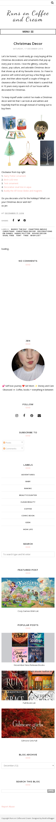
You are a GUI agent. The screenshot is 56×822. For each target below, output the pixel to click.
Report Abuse (8, 806)
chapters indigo (38, 229)
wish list (35, 235)
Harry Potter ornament (15, 176)
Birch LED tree (11, 179)
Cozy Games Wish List (28, 611)
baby (28, 481)
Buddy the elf (19, 229)
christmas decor (26, 231)
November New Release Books (29, 665)
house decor (39, 233)
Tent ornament (11, 183)
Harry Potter (22, 233)
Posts (7, 442)
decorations (44, 231)
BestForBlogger (48, 818)
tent (19, 235)
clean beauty (28, 502)
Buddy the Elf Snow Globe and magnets (23, 190)
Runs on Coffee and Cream (28, 16)
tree (26, 235)
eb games (8, 233)
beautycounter (28, 495)
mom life (28, 529)
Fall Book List (29, 703)
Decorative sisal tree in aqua (17, 187)
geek (28, 522)
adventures (28, 475)
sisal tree (8, 235)
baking (28, 488)
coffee (28, 509)
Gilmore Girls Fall (29, 740)
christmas (8, 231)
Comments (9, 448)
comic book (28, 516)
